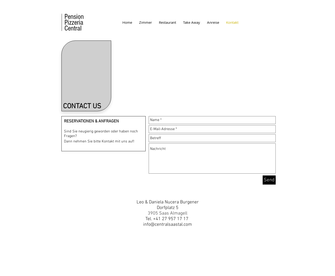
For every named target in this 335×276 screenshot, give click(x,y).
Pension (74, 17)
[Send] (269, 180)
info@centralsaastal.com (167, 224)
